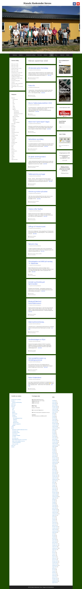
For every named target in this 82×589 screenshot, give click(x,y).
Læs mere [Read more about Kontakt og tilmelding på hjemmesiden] (43, 291)
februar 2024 (54, 437)
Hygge (34, 253)
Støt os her (62, 55)
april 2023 (54, 452)
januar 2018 (54, 542)
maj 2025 (53, 416)
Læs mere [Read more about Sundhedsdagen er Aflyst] (40, 347)
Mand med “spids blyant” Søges (39, 122)
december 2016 (55, 561)
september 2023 (55, 445)
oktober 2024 (54, 426)
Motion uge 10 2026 (14, 71)
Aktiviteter (46, 55)
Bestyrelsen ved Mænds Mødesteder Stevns (19, 429)
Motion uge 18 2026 (14, 65)
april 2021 (54, 486)
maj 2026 (53, 400)
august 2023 (54, 446)
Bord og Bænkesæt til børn (17, 418)
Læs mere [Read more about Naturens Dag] (42, 251)
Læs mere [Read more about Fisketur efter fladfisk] (45, 216)
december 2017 (55, 543)
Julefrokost (16, 115)
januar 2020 (54, 508)
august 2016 (54, 566)
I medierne (36, 253)
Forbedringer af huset (15, 132)
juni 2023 (53, 449)
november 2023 (55, 442)
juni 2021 (53, 483)
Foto (13, 105)
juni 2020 (53, 500)
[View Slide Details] (65, 113)
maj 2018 (53, 536)
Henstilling (13, 136)
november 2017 (55, 545)
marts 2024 (54, 436)
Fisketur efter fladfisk (35, 209)
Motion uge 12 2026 (14, 66)
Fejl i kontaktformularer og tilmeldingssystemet (37, 359)
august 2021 (54, 480)
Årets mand (40, 55)
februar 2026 (54, 403)
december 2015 (55, 578)
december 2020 (55, 492)
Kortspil (13, 411)
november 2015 (55, 579)
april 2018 (54, 538)
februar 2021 (54, 489)
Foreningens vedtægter (16, 435)
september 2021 (55, 479)
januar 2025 (54, 422)
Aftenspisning (16, 110)
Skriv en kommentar (32, 78)
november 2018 (55, 528)
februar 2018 (54, 541)
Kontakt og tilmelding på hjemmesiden (36, 283)
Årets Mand (13, 126)
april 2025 (54, 417)
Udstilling (12, 156)
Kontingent (13, 143)
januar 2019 (54, 525)
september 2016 (55, 565)
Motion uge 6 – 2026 (15, 85)
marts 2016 (54, 574)
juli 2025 (53, 413)
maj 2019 (53, 519)
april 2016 (54, 572)
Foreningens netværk (15, 432)
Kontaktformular (14, 142)
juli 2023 (53, 447)
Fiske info (31, 85)
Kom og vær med (15, 438)
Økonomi (13, 149)
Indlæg (51, 55)
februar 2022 (54, 472)
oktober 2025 (54, 409)
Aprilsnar (12, 125)
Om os (57, 55)
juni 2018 (53, 535)
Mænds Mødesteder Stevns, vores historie (19, 439)
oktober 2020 (54, 495)
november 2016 (55, 562)
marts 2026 (54, 402)
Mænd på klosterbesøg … (36, 322)
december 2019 (55, 509)
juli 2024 (53, 430)
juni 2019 (53, 518)
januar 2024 (54, 439)
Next (69, 119)
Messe (12, 145)
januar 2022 (54, 473)
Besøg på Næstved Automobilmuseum (34, 302)
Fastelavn (13, 82)
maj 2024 (53, 433)
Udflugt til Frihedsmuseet (36, 226)
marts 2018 (54, 539)
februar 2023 (54, 455)
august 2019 (54, 515)
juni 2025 (53, 414)
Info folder (14, 436)
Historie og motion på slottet (37, 191)
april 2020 (54, 503)
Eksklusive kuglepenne (17, 423)
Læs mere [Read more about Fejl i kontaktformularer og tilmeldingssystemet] (46, 367)
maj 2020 (53, 502)
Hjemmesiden (31, 131)
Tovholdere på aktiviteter (16, 442)
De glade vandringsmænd (37, 157)
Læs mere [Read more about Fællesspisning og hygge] (50, 181)
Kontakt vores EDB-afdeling (17, 402)
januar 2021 (54, 490)
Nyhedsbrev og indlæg (35, 139)
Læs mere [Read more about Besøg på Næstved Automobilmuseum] (30, 311)
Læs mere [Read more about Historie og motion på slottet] (39, 198)
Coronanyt (13, 129)
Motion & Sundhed (36, 77)
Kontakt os (22, 55)
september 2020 (55, 496)
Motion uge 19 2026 (14, 64)
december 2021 (55, 475)
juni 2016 (53, 569)
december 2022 (55, 457)
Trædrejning (15, 421)
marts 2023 (54, 453)
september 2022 (55, 462)
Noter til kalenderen (34, 377)
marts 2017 (54, 556)
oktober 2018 (54, 529)
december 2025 (55, 406)
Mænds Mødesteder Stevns (37, 3)
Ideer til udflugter (17, 122)
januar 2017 (54, 559)
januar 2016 (54, 576)
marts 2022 (54, 470)
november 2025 (55, 407)
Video (12, 158)
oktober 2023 (54, 443)
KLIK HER (64, 164)
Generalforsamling (14, 135)
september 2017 (55, 548)
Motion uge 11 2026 (14, 69)
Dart (13, 100)
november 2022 (55, 459)
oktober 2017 (54, 546)
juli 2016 (53, 568)
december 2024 (55, 423)
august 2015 (54, 582)
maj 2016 (53, 571)
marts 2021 (54, 488)
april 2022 (54, 469)
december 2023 (55, 440)
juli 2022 (53, 465)
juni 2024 (53, 432)
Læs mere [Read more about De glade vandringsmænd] (45, 163)
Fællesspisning (16, 112)
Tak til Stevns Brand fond (15, 74)
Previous (60, 119)
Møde (12, 146)
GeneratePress (51, 587)
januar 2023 (54, 456)
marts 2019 (54, 522)
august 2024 (54, 429)
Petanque (13, 415)
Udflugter (34, 236)
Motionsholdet (14, 413)
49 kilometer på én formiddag (38, 68)
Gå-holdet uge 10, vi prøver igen (16, 72)
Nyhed (12, 148)
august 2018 (54, 532)
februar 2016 (54, 575)
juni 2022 (53, 466)
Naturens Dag (33, 244)
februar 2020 (54, 506)
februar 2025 (54, 420)
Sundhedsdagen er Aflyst (36, 339)
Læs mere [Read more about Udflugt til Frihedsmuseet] (35, 233)
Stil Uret (12, 152)
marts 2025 (54, 419)
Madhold (34, 183)
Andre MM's (13, 123)
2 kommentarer (31, 237)
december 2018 (55, 526)
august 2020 (54, 498)
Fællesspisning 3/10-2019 (18, 113)
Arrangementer (15, 99)
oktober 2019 (54, 512)
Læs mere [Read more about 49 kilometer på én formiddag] (49, 75)
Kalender (67, 55)
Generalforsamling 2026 (15, 80)
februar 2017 (54, 558)
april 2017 (54, 555)
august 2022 (54, 463)
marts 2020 (54, 505)
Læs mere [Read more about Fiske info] (43, 92)
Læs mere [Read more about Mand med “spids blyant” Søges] (49, 128)
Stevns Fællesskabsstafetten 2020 (40, 103)
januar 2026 (54, 404)
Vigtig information (32, 388)
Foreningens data (15, 431)
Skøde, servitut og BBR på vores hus (18, 441)
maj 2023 (53, 450)
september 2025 (55, 410)
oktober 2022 (54, 460)
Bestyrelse (13, 128)
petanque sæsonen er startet (16, 68)
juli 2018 (53, 533)
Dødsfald (13, 130)
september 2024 (55, 427)
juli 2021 (53, 482)
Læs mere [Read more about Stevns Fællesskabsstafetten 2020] (37, 111)
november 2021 (55, 476)
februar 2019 (54, 523)
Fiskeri (34, 95)
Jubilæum (13, 140)
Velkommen (15, 55)
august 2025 (54, 412)
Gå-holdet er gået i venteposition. (17, 83)
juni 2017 (53, 552)
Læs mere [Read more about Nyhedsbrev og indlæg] (46, 146)
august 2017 (54, 549)
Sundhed (40, 253)
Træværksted (15, 119)
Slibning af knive (64, 177)
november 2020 (55, 493)
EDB (13, 102)
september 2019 (55, 513)
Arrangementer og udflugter (31, 55)
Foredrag (13, 133)
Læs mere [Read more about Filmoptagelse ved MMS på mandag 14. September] (33, 271)
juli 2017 (53, 551)
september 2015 (55, 581)
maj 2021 (53, 485)
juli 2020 (53, 499)
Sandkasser (15, 419)
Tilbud (12, 155)
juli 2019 (53, 516)
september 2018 (55, 531)
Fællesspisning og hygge (36, 174)
